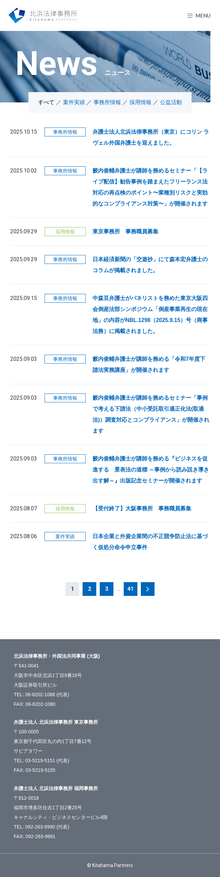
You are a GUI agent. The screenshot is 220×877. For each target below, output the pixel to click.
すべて (46, 102)
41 (130, 589)
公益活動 (171, 102)
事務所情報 (107, 102)
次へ (148, 589)
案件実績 (74, 102)
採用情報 (140, 102)
